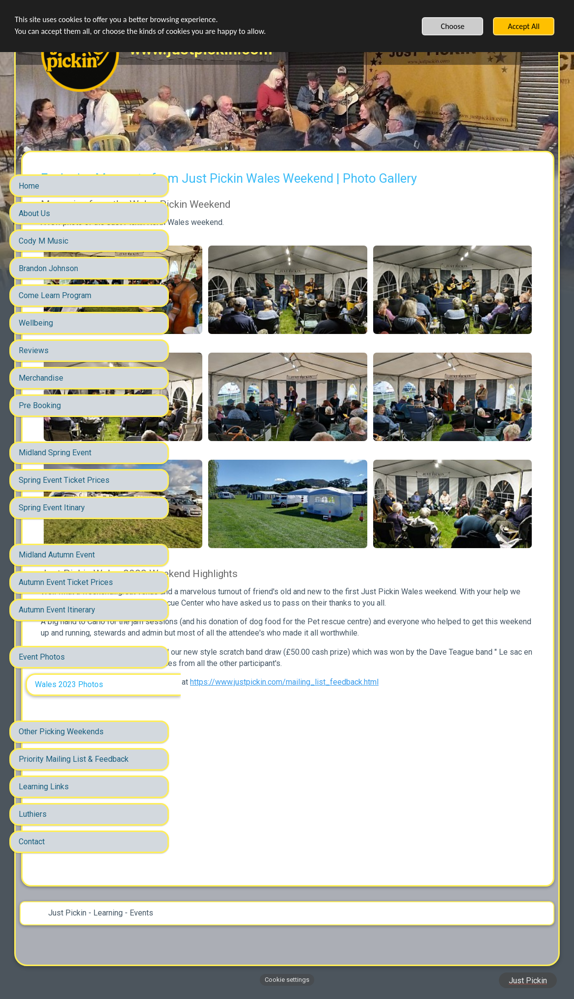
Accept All (524, 26)
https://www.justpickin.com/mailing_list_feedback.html (292, 744)
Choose (453, 26)
